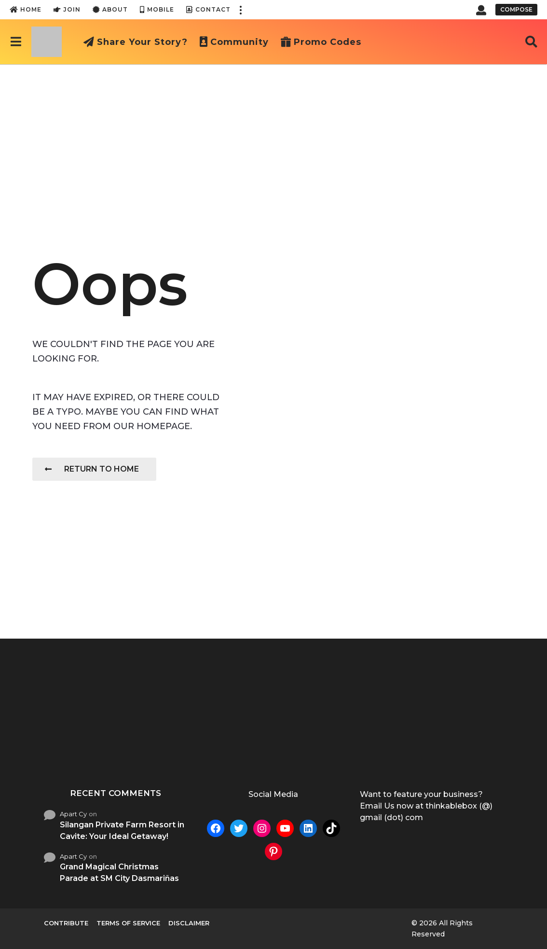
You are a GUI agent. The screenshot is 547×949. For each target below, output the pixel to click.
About (110, 9)
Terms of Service (128, 923)
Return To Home (92, 469)
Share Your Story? (135, 42)
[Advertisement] (273, 136)
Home (25, 9)
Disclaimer (188, 923)
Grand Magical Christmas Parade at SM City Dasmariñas (119, 872)
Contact (208, 9)
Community (234, 42)
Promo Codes (321, 42)
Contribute (66, 923)
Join (67, 9)
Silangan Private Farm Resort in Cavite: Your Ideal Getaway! (122, 830)
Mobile (157, 9)
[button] (240, 9)
